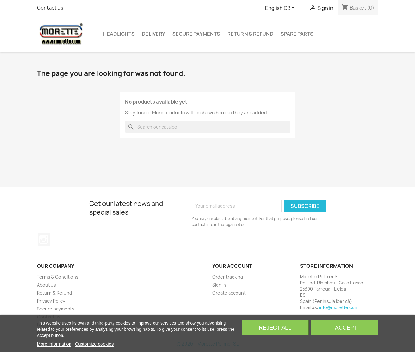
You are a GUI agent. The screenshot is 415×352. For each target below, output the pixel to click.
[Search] (207, 127)
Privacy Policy (51, 301)
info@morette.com (338, 307)
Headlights (119, 33)
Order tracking (227, 277)
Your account (232, 266)
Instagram (44, 239)
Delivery (153, 33)
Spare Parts (297, 33)
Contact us (50, 7)
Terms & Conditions (57, 277)
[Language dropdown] (281, 8)
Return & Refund (250, 33)
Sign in (219, 285)
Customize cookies (94, 343)
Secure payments (196, 33)
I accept (344, 328)
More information (54, 343)
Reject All (275, 328)
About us (46, 285)
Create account (229, 293)
